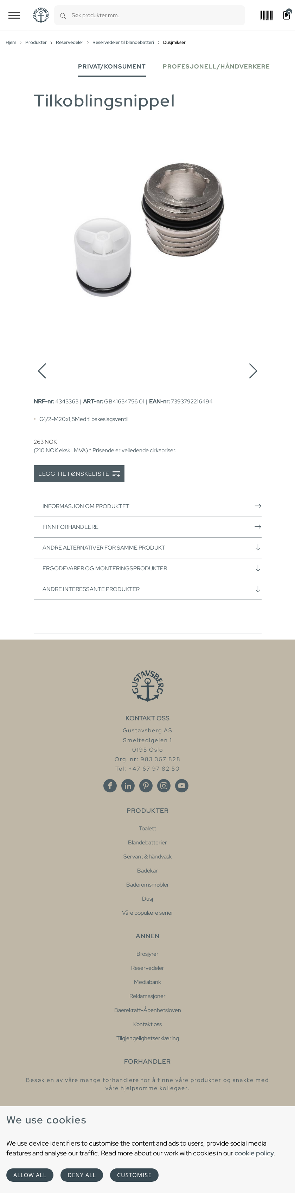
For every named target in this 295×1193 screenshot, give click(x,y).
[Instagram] (164, 785)
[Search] (63, 15)
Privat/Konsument (112, 66)
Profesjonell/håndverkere (216, 66)
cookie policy (254, 1153)
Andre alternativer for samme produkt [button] (152, 547)
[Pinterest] (146, 785)
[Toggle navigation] (14, 15)
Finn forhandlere (152, 527)
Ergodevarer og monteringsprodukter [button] (152, 568)
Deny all (82, 1175)
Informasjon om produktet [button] (152, 506)
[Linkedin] (128, 785)
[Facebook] (110, 785)
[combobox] (158, 15)
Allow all (29, 1175)
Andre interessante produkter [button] (152, 589)
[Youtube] (181, 785)
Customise (134, 1175)
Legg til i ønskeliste (79, 474)
